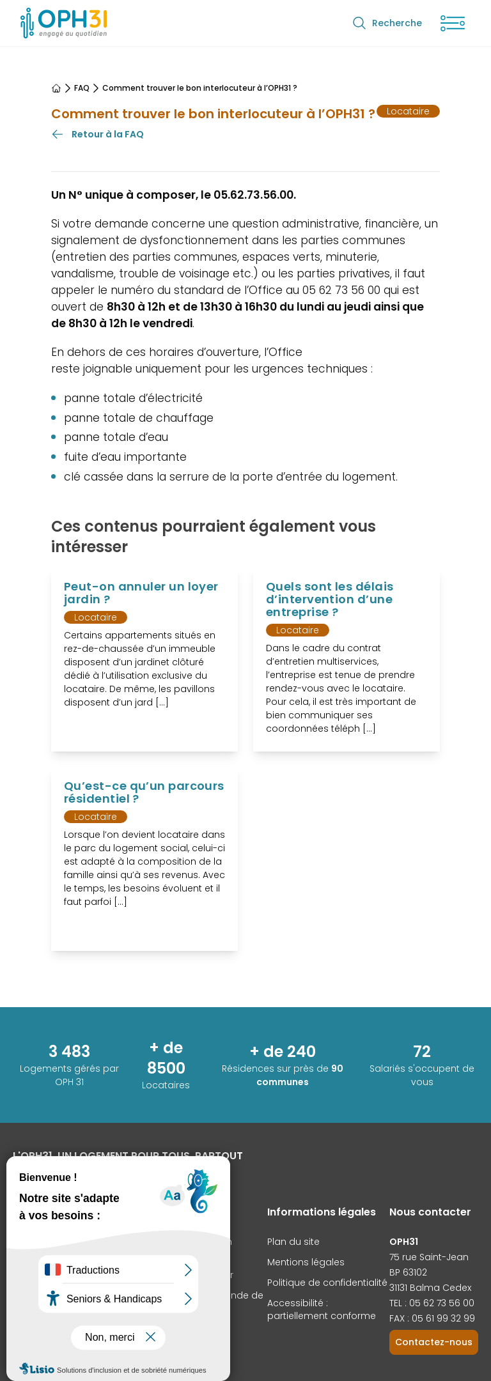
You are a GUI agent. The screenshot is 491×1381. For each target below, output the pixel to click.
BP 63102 (408, 1272)
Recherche (387, 23)
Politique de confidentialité (327, 1282)
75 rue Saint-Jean (429, 1257)
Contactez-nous (433, 1342)
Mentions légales (306, 1262)
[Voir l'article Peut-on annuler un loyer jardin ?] (144, 659)
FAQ (82, 88)
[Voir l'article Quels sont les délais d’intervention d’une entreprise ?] (346, 659)
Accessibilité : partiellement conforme (321, 1309)
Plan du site (293, 1241)
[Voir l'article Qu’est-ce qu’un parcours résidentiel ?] (144, 859)
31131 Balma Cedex (430, 1287)
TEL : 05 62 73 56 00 (431, 1303)
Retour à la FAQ (97, 134)
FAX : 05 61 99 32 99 (432, 1318)
